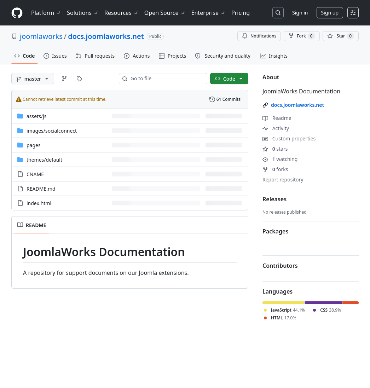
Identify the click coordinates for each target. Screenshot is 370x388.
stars (275, 148)
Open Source (165, 13)
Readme (276, 118)
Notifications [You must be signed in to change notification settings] (259, 36)
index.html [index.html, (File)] (39, 203)
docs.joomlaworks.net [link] (297, 105)
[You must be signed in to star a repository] (341, 36)
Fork (301, 36)
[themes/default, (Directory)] (44, 159)
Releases (274, 199)
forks (275, 169)
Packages (275, 231)
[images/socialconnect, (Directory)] (52, 130)
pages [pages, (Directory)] (34, 145)
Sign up (330, 12)
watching (279, 159)
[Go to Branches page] (64, 78)
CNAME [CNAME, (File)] (35, 174)
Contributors (280, 266)
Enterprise (208, 13)
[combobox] (166, 78)
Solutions (83, 13)
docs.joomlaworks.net (106, 36)
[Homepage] (17, 13)
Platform (46, 13)
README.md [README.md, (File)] (41, 188)
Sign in (300, 12)
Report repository (282, 179)
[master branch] (32, 78)
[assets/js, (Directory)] (36, 116)
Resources (121, 13)
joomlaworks (41, 36)
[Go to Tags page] (79, 78)
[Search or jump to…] (278, 12)
